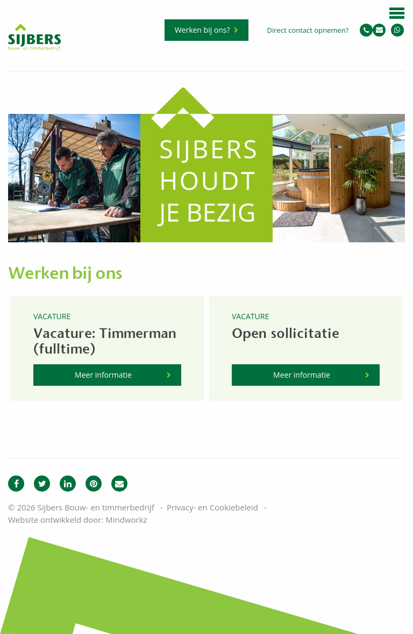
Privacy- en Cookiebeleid (212, 507)
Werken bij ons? (202, 30)
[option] (74, 165)
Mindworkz (126, 519)
